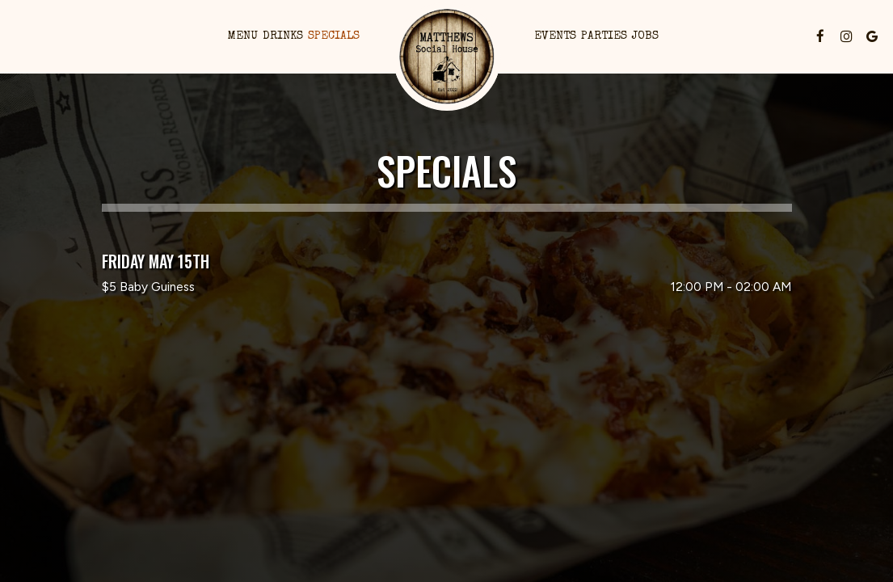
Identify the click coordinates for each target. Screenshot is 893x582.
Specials (334, 36)
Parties (604, 36)
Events (555, 36)
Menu (243, 36)
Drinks (283, 36)
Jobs (645, 36)
